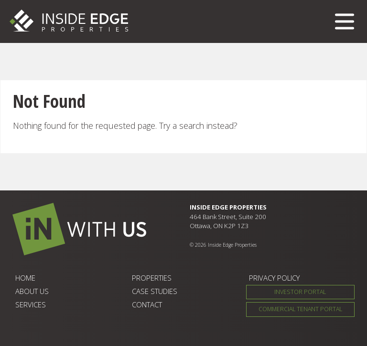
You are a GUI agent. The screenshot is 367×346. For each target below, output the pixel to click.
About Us (32, 291)
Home (25, 278)
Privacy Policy (274, 278)
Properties (152, 278)
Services (30, 304)
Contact (147, 304)
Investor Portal (300, 292)
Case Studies (154, 291)
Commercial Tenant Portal (300, 309)
